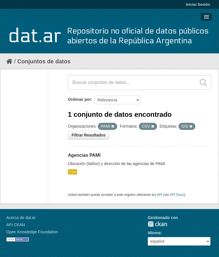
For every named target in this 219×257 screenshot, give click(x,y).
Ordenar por (79, 99)
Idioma (154, 232)
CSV (72, 172)
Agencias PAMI (84, 155)
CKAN (157, 224)
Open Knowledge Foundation (32, 232)
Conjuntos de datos (44, 61)
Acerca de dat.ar (21, 217)
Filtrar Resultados (89, 135)
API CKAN (15, 224)
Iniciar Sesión (198, 4)
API (159, 195)
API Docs (177, 195)
